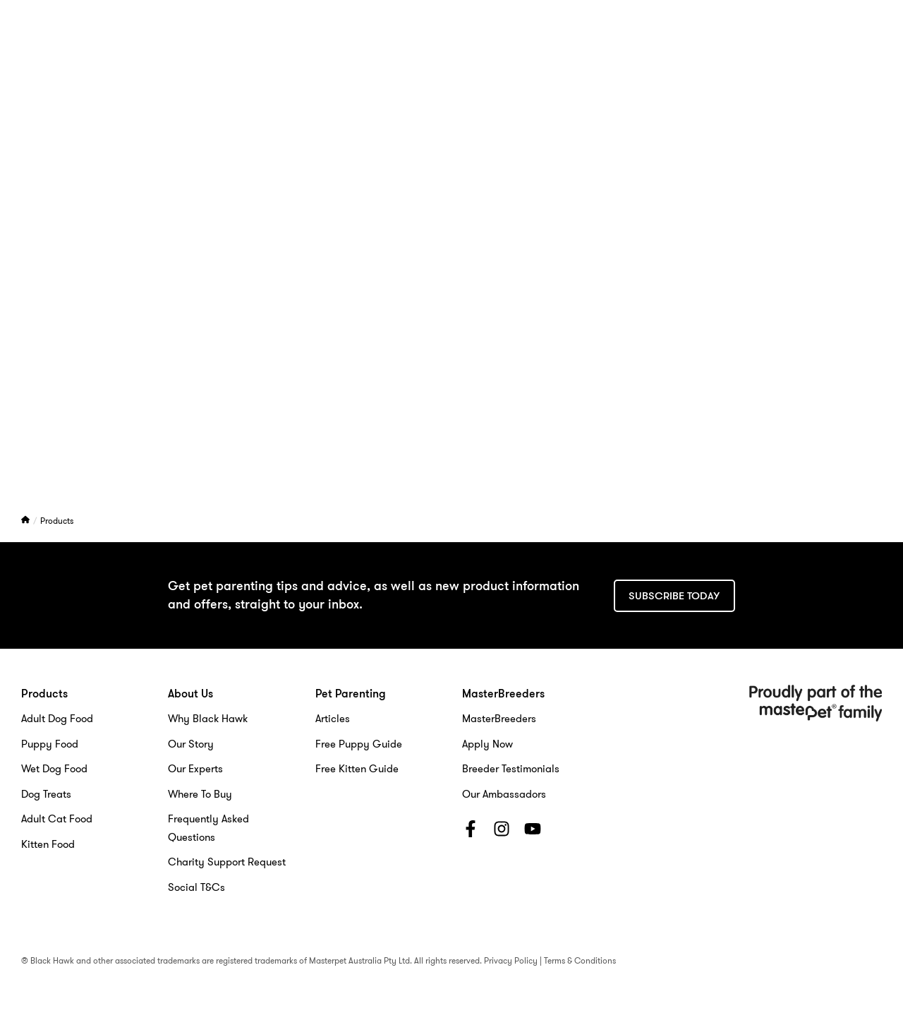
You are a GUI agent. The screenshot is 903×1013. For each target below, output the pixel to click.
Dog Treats (46, 794)
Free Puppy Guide (358, 744)
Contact (750, 45)
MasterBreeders (656, 45)
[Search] (840, 44)
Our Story (191, 744)
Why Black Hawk (208, 718)
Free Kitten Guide (357, 769)
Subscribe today (674, 596)
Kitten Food (48, 844)
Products (56, 521)
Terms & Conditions (580, 960)
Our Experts (195, 769)
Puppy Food (49, 744)
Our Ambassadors (504, 794)
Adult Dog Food (57, 718)
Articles (332, 718)
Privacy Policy (511, 960)
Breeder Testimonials (510, 769)
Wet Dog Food (54, 769)
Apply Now (487, 744)
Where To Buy (200, 794)
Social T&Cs (196, 887)
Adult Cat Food (56, 819)
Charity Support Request (227, 862)
